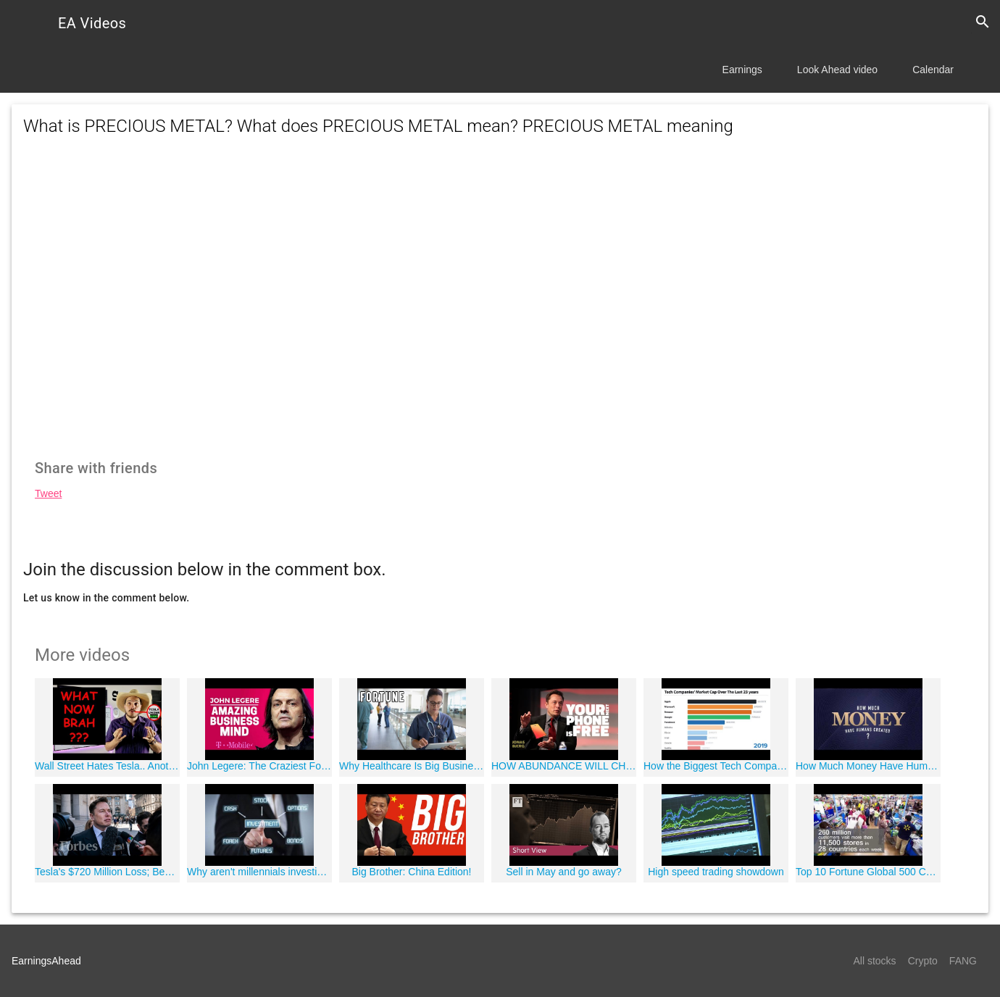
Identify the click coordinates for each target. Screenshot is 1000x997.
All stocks (875, 961)
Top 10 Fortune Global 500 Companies (868, 871)
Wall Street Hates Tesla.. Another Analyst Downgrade (107, 766)
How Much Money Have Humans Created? (868, 766)
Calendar (933, 69)
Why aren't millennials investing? (259, 871)
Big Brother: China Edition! (412, 871)
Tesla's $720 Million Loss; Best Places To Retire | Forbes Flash (107, 871)
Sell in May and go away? (564, 871)
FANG (963, 961)
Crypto (923, 961)
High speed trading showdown (716, 871)
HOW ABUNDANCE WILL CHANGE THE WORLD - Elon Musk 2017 (563, 766)
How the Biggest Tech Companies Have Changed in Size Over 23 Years (715, 766)
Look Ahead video (837, 69)
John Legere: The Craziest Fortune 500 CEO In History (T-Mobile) (259, 766)
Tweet (48, 493)
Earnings (742, 69)
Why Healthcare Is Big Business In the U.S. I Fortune (411, 766)
